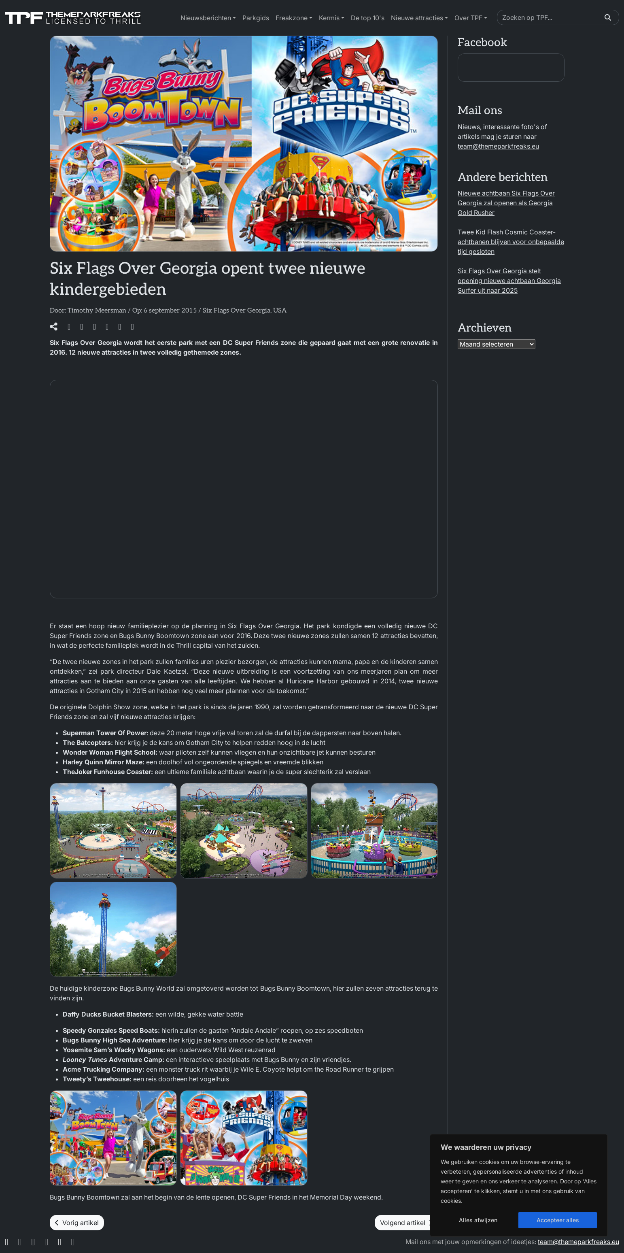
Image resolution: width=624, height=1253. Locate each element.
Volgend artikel (406, 1223)
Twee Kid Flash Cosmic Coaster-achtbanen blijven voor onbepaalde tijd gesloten (511, 241)
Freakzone (292, 18)
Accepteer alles (558, 1220)
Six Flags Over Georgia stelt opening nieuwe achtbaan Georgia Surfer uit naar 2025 (509, 280)
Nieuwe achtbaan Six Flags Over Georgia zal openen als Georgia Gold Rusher (506, 203)
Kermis (329, 18)
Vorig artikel (77, 1223)
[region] (519, 1185)
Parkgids (255, 18)
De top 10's (367, 18)
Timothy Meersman (97, 311)
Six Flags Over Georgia (236, 311)
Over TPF (468, 18)
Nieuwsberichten (205, 18)
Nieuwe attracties (417, 18)
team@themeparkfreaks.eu (498, 146)
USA (280, 311)
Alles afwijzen (478, 1220)
